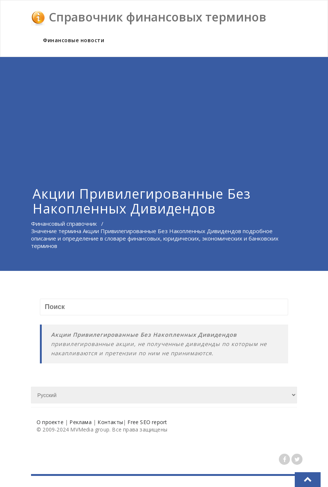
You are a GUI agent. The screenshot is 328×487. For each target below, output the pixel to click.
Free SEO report (147, 422)
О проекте (50, 422)
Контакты (110, 422)
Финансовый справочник (64, 223)
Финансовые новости (73, 40)
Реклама (80, 422)
